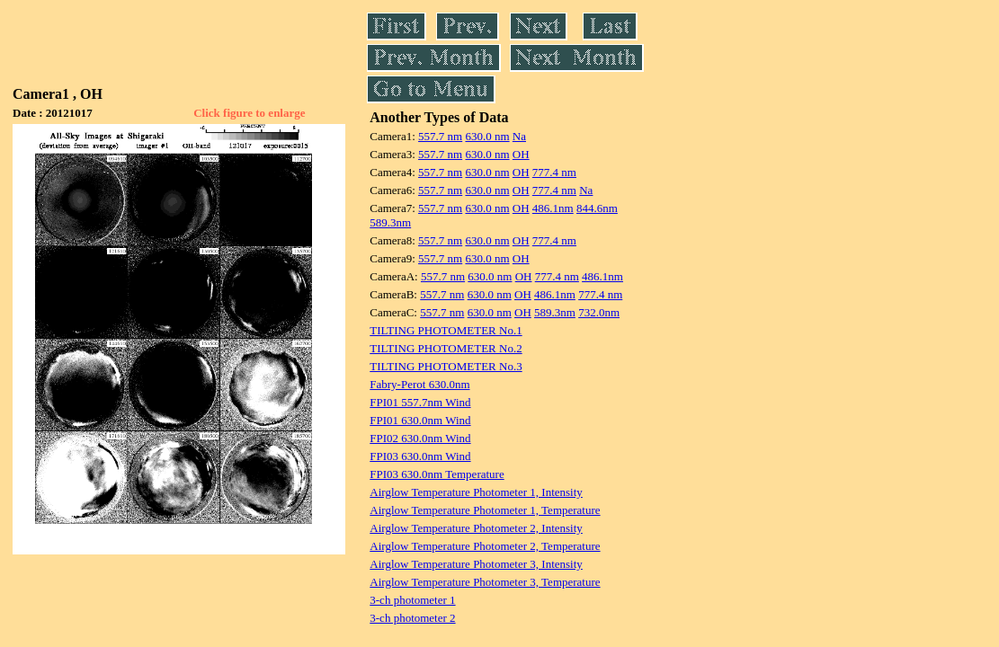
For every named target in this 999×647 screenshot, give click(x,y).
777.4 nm (554, 172)
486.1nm (553, 208)
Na (519, 136)
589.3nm (390, 222)
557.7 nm (440, 136)
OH (521, 154)
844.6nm (597, 208)
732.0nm (599, 312)
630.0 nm (487, 136)
